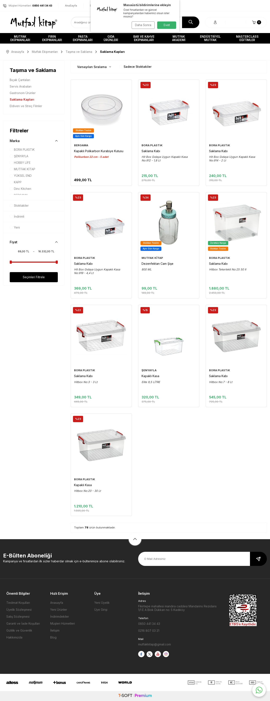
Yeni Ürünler (58, 609)
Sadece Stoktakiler (135, 66)
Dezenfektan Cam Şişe (157, 263)
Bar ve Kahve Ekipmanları (143, 38)
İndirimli (17, 216)
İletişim (54, 630)
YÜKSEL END (21, 175)
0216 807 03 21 (148, 630)
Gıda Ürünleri (111, 38)
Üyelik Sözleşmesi (19, 609)
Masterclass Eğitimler (247, 38)
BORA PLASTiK (22, 149)
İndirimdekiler (59, 616)
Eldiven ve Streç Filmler (26, 106)
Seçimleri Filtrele (33, 277)
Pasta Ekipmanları (83, 38)
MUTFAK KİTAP (22, 169)
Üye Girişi (100, 609)
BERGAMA (81, 145)
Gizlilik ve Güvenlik (19, 630)
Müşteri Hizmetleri (62, 623)
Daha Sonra (142, 25)
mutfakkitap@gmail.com (154, 644)
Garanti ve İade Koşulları (23, 623)
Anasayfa (15, 51)
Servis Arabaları (20, 86)
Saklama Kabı (151, 151)
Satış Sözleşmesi (18, 616)
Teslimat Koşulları (18, 602)
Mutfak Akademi (178, 38)
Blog (53, 637)
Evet (167, 25)
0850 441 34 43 (149, 623)
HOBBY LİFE (20, 162)
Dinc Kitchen (20, 188)
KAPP (16, 182)
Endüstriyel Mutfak (210, 38)
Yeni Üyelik (102, 602)
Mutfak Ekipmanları (20, 38)
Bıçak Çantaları (20, 80)
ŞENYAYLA (19, 156)
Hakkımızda (14, 637)
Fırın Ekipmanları (52, 38)
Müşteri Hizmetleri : (27, 5)
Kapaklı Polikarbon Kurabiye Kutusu (98, 151)
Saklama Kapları (22, 99)
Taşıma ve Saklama (79, 51)
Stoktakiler (19, 205)
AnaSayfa (71, 5)
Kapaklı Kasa (150, 376)
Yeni (15, 227)
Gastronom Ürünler (23, 93)
